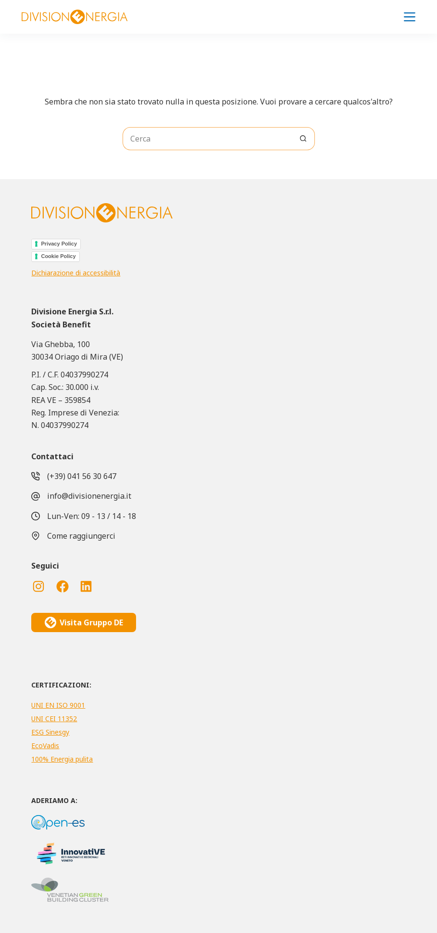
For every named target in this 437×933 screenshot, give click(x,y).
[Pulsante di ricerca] (303, 138)
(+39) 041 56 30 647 (81, 476)
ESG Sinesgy (50, 732)
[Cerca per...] (207, 138)
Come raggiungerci (81, 536)
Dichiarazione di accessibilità (75, 272)
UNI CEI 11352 (54, 718)
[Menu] (409, 17)
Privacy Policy (59, 243)
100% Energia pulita (62, 759)
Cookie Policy (58, 256)
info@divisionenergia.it (89, 496)
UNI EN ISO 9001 (58, 705)
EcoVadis (45, 745)
